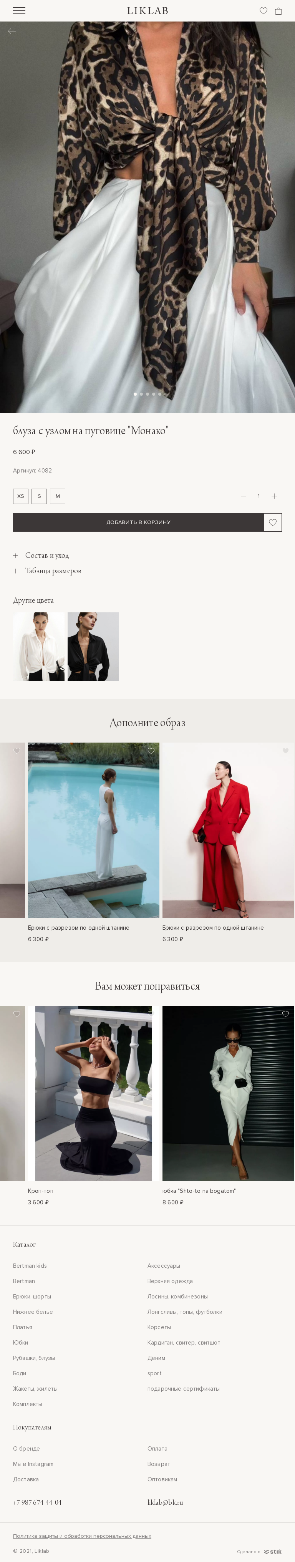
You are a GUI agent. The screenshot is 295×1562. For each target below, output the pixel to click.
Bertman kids (30, 1265)
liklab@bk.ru (165, 1503)
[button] (135, 394)
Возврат (159, 1464)
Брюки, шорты (32, 1296)
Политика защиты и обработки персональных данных (82, 1536)
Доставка (26, 1479)
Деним (156, 1358)
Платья (22, 1327)
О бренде (26, 1448)
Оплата (157, 1448)
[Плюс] (274, 496)
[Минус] (243, 496)
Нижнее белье (33, 1311)
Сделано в (259, 1552)
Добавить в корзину (138, 522)
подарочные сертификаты (184, 1388)
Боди (20, 1373)
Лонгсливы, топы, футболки (185, 1311)
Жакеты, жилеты (35, 1388)
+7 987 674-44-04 (37, 1503)
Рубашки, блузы (34, 1358)
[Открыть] (19, 11)
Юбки (20, 1342)
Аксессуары (164, 1265)
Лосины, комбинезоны (178, 1296)
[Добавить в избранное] (273, 522)
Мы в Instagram (33, 1464)
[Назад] (12, 32)
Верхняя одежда (170, 1281)
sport (155, 1373)
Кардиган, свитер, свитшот (184, 1342)
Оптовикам (162, 1479)
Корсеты (159, 1327)
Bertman (24, 1281)
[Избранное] (263, 11)
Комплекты (27, 1404)
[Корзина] (278, 11)
